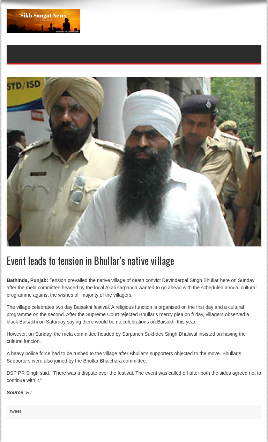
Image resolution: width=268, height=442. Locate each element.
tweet (15, 411)
